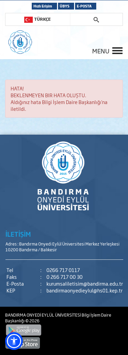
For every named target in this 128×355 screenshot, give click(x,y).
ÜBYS (64, 6)
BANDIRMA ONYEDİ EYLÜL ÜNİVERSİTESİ (43, 315)
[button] (14, 341)
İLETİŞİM (18, 234)
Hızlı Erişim (42, 6)
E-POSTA (84, 6)
